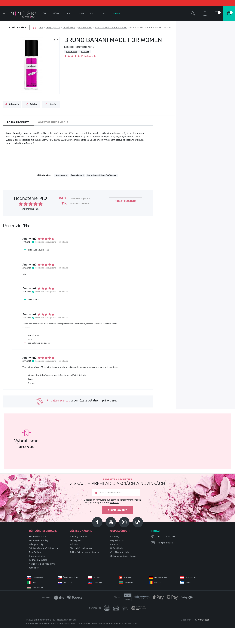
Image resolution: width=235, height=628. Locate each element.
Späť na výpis (19, 28)
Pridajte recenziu (59, 400)
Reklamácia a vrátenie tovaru (84, 552)
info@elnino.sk (165, 542)
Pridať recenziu (125, 201)
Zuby (103, 13)
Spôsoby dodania (78, 536)
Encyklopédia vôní (38, 536)
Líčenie (57, 13)
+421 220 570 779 (166, 536)
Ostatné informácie (53, 122)
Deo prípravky (53, 27)
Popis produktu (19, 122)
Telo (41, 27)
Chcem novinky (117, 510)
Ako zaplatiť (75, 540)
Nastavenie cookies (66, 619)
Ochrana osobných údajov (123, 556)
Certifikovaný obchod (120, 552)
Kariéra (114, 544)
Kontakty (114, 536)
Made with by (195, 619)
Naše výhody (116, 548)
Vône (44, 13)
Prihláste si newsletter (117, 482)
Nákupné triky (36, 544)
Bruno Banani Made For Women (111, 27)
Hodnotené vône (37, 556)
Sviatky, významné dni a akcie (43, 548)
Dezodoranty (69, 27)
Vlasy (70, 13)
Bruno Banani (85, 27)
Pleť (92, 13)
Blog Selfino (35, 552)
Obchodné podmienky (81, 548)
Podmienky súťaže (38, 559)
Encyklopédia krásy (38, 540)
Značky (116, 13)
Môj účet (74, 544)
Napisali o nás (117, 540)
